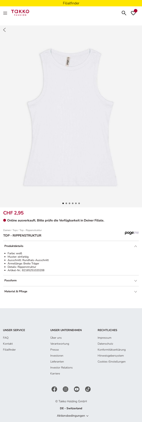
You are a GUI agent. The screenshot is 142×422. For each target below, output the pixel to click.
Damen (7, 230)
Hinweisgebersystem (111, 356)
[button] (63, 203)
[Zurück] (4, 30)
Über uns (56, 338)
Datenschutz (105, 344)
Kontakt (8, 344)
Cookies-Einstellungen (112, 362)
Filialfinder (9, 350)
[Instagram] (66, 389)
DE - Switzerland (71, 408)
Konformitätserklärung (112, 350)
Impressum (104, 338)
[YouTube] (77, 389)
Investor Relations (61, 367)
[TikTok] (88, 389)
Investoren (56, 356)
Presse (54, 350)
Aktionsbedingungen (71, 416)
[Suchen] (124, 12)
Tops (15, 230)
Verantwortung (59, 344)
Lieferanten (57, 362)
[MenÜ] (5, 12)
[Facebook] (55, 389)
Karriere (55, 373)
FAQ (6, 338)
